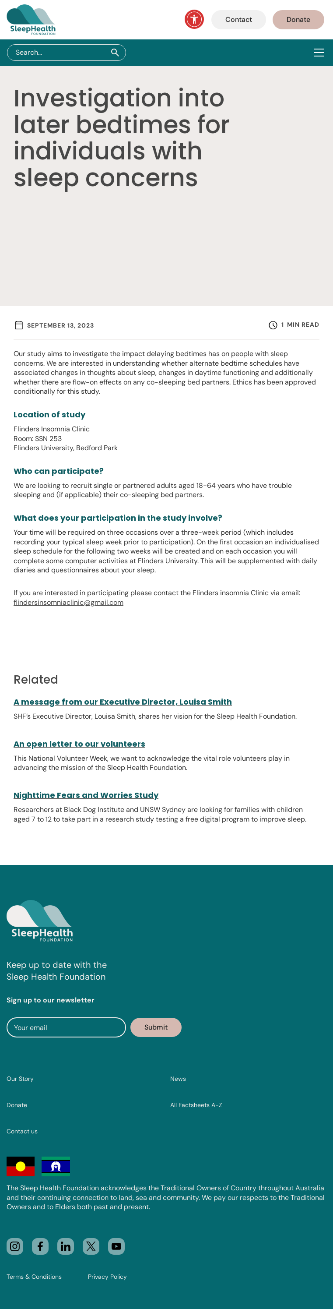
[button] (320, 52)
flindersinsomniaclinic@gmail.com (68, 602)
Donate (298, 19)
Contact (238, 19)
